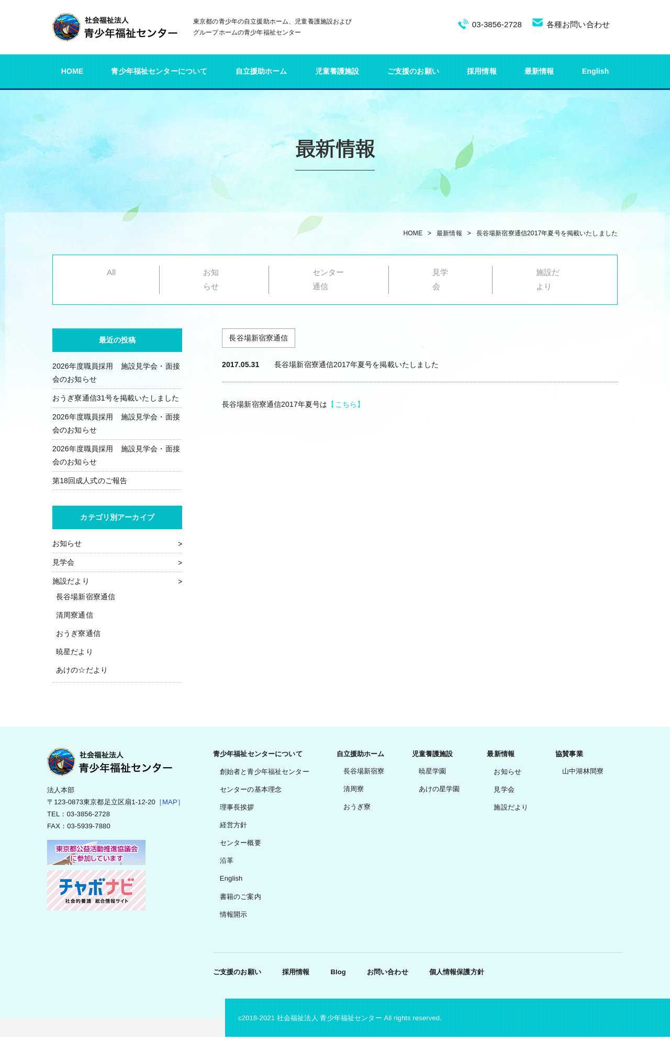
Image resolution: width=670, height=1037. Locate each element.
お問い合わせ (387, 972)
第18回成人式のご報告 (89, 480)
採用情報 (482, 71)
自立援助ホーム (261, 71)
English (595, 71)
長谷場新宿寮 (364, 771)
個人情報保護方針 (456, 972)
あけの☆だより (82, 670)
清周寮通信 (74, 615)
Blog (337, 972)
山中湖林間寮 (583, 771)
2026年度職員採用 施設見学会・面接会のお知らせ (116, 372)
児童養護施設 (337, 71)
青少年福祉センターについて (159, 71)
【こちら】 (345, 404)
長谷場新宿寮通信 (85, 596)
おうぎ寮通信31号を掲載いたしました (115, 398)
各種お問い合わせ (578, 24)
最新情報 (539, 71)
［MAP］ (169, 802)
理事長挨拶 (237, 807)
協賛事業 (569, 754)
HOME (72, 71)
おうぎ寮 (357, 807)
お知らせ (67, 543)
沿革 (226, 860)
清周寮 (353, 789)
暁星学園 (432, 771)
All (111, 272)
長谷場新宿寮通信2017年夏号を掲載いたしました (547, 233)
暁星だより (74, 651)
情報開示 (234, 914)
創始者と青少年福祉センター (264, 772)
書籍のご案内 (240, 897)
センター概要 (240, 843)
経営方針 (234, 825)
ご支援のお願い (413, 71)
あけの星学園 (439, 789)
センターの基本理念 (251, 789)
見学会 (63, 562)
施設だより (71, 581)
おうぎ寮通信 (78, 633)
